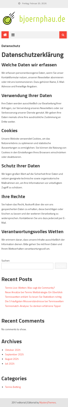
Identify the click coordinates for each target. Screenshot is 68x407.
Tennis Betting (13, 387)
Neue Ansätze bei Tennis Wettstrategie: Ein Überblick (34, 292)
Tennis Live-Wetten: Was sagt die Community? (30, 288)
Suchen (5, 260)
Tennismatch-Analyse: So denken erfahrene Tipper (33, 306)
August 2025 (12, 359)
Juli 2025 (10, 363)
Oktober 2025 (12, 350)
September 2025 (14, 354)
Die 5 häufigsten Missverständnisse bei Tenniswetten (34, 301)
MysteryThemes (47, 402)
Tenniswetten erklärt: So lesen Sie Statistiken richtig (33, 297)
